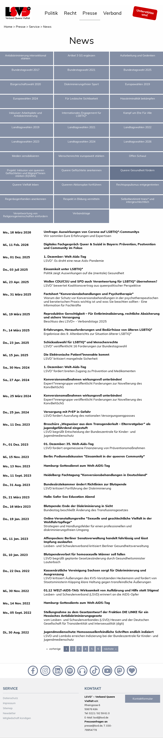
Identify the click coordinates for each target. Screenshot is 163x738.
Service (34, 27)
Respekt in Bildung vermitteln (81, 199)
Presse (90, 13)
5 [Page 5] (92, 649)
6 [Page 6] (98, 649)
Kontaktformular (143, 698)
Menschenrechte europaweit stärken (81, 156)
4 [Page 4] (85, 649)
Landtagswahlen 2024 (81, 141)
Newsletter (9, 713)
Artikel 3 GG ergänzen (81, 55)
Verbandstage (81, 213)
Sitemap (8, 708)
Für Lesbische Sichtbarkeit (81, 98)
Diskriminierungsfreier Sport (81, 84)
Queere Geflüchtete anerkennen (81, 170)
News (47, 27)
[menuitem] (51, 13)
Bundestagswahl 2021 (81, 70)
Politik (51, 13)
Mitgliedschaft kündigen (17, 718)
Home (8, 27)
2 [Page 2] (72, 649)
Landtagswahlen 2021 (81, 127)
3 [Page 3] (79, 649)
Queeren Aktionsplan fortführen (81, 184)
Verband (112, 13)
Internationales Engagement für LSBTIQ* (81, 114)
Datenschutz (10, 698)
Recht (70, 13)
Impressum (9, 703)
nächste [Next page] (111, 649)
